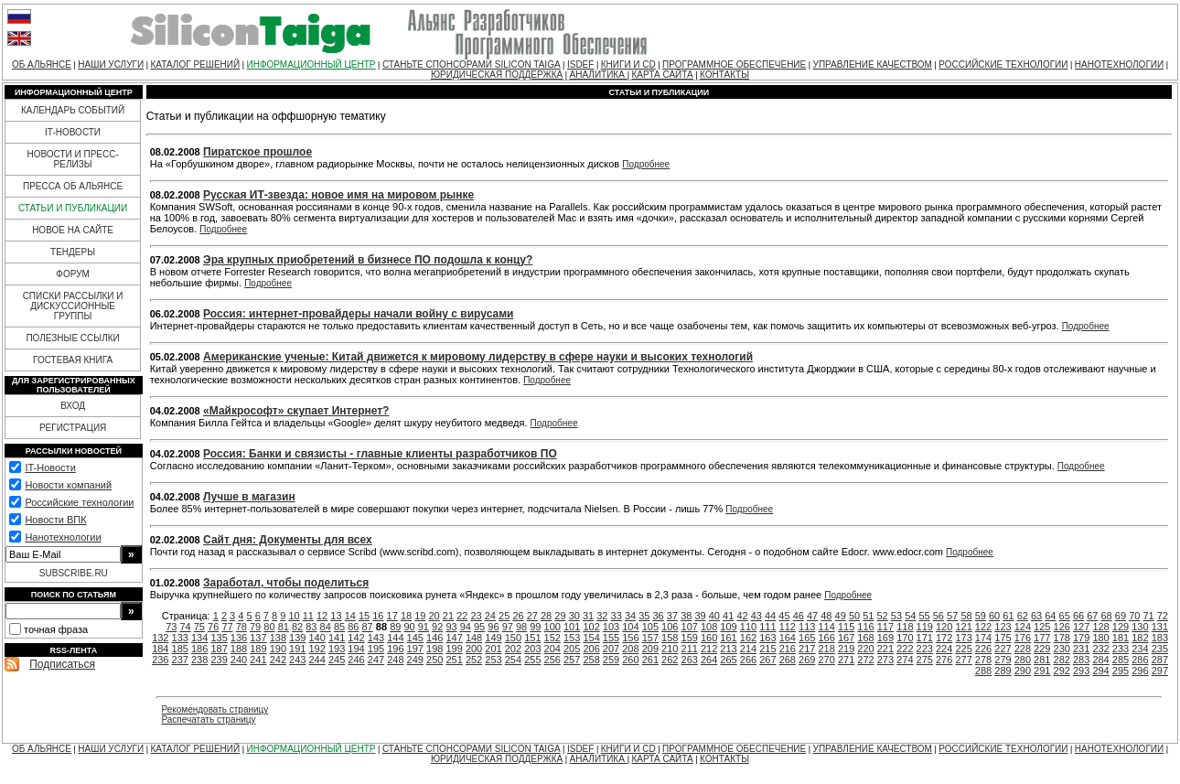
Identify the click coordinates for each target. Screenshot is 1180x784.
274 (904, 659)
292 (1062, 670)
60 (994, 615)
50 (854, 615)
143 (376, 637)
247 (376, 659)
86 (353, 626)
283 (1081, 659)
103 (611, 626)
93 (450, 626)
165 (807, 637)
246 (356, 659)
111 (767, 626)
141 (336, 637)
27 (532, 615)
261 (650, 659)
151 (532, 637)
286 (1140, 659)
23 (475, 615)
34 (630, 615)
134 (199, 637)
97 (507, 626)
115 (846, 626)
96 (493, 626)
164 (787, 637)
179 (1081, 637)
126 (1062, 626)
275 (925, 659)
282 (1062, 659)
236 (160, 659)
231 (1081, 648)
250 (434, 659)
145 (415, 637)
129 (1120, 626)
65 (1064, 615)
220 (865, 648)
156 (630, 637)
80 (268, 626)
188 (239, 648)
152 (552, 637)
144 (395, 637)
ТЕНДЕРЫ (72, 252)
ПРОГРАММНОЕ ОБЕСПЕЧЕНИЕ (734, 64)
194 (356, 648)
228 (1022, 648)
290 (1022, 670)
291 (1042, 670)
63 (1036, 615)
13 (335, 615)
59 (980, 615)
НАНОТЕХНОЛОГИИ (1119, 64)
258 (591, 659)
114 (826, 626)
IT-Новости (50, 467)
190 (278, 648)
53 (896, 615)
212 (709, 648)
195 (376, 648)
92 (437, 626)
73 (171, 626)
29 (559, 615)
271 (846, 659)
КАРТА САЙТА (661, 75)
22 (461, 615)
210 (669, 648)
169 (885, 637)
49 (840, 615)
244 (317, 659)
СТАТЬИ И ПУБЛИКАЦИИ (72, 208)
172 (944, 637)
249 (415, 659)
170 (904, 637)
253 (493, 659)
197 (415, 648)
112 (787, 626)
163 (767, 637)
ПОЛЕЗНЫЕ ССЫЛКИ (72, 338)
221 (885, 648)
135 (218, 637)
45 (783, 615)
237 (180, 659)
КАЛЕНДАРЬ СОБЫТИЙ (72, 110)
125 (1042, 626)
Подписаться (62, 664)
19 (419, 615)
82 (297, 626)
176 (1022, 637)
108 (709, 626)
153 (571, 637)
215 (767, 648)
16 (377, 615)
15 (364, 615)
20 (434, 615)
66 (1078, 615)
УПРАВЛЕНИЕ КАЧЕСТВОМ (872, 64)
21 (448, 615)
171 (925, 637)
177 (1042, 637)
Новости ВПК (55, 519)
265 (728, 659)
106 (669, 626)
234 (1140, 648)
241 (258, 659)
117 (885, 626)
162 (748, 637)
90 (408, 626)
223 (925, 648)
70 (1134, 615)
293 (1081, 670)
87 (367, 626)
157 (650, 637)
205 (571, 648)
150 (513, 637)
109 (728, 626)
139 (297, 637)
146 (434, 637)
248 (395, 659)
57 (952, 615)
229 (1042, 648)
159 (689, 637)
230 (1062, 648)
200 (474, 648)
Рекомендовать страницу (214, 709)
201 (493, 648)
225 (963, 648)
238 (199, 659)
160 (709, 637)
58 (965, 615)
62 (1022, 615)
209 (650, 648)
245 (336, 659)
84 (325, 626)
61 (1008, 615)
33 (616, 615)
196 (395, 648)
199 (453, 648)
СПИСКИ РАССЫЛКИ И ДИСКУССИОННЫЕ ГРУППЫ (73, 306)
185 (180, 648)
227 (1002, 648)
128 (1100, 626)
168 (865, 637)
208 (630, 648)
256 (552, 659)
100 (552, 626)
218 (826, 648)
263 (689, 659)
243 (297, 659)
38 (686, 615)
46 (798, 615)
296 (1140, 670)
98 (521, 626)
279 (1002, 659)
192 (317, 648)
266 (748, 659)
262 (669, 659)
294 (1100, 670)
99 (535, 626)
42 (741, 615)
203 (532, 648)
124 (1022, 626)
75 (199, 626)
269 (807, 659)
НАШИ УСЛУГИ (111, 64)
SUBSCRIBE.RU (73, 573)
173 (963, 637)
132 (160, 637)
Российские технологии (79, 502)
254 (513, 659)
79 (255, 626)
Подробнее (646, 164)
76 (213, 626)
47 (812, 615)
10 (293, 615)
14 (350, 615)
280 (1022, 659)
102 (591, 626)
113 (807, 626)
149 (493, 637)
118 (904, 626)
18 (406, 615)
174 (983, 637)
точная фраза (56, 629)
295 (1120, 670)
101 (571, 626)
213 (728, 648)
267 (767, 659)
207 (611, 648)
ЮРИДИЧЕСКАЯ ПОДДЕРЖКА (497, 75)
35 (643, 615)
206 (591, 648)
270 (826, 659)
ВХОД (72, 406)
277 (963, 659)
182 (1140, 637)
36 (658, 615)
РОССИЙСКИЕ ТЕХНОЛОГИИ (1003, 64)
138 (278, 637)
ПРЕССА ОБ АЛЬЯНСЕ (73, 186)
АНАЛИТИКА (599, 75)
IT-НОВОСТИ (73, 132)
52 (882, 615)
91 (423, 626)
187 (218, 648)
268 (787, 659)
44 (770, 615)
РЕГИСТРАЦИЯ (72, 428)
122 (983, 626)
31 (588, 615)
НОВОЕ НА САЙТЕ (72, 230)
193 (336, 648)
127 (1081, 626)
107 (689, 626)
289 (1002, 670)
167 (846, 637)
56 (938, 615)
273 (885, 659)
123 (1002, 626)
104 (630, 626)
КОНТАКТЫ (724, 75)
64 (1050, 615)
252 (474, 659)
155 (611, 637)
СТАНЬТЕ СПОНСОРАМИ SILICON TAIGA (471, 64)
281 (1042, 659)
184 (160, 648)
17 (392, 615)
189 (258, 648)
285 (1120, 659)
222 (904, 648)
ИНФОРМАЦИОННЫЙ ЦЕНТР (311, 64)
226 (983, 648)
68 (1106, 615)
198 (434, 648)
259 (611, 659)
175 (1002, 637)
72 (1162, 615)
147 (453, 637)
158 (669, 637)
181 (1120, 637)
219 (846, 648)
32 (601, 615)
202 (513, 648)
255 (532, 659)
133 (180, 637)
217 (807, 648)
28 (546, 615)
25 (504, 615)
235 (1160, 648)
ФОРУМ (73, 274)
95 (479, 626)
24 (490, 615)
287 (1160, 659)
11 (308, 615)
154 (591, 637)
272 (865, 659)
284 (1100, 659)
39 (699, 615)
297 (1160, 670)
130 (1140, 626)
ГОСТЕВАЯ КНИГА (73, 360)
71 (1147, 615)
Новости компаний (68, 484)
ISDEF (580, 64)
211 (689, 648)
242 (278, 659)
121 (963, 626)
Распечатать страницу (208, 719)
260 (630, 659)
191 (297, 648)
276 (944, 659)
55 (923, 615)
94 (465, 626)
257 (571, 659)
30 (574, 615)
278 (983, 659)
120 (944, 626)
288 (983, 670)
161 (728, 637)
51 (868, 615)
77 (226, 626)
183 (1160, 637)
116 (865, 626)
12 (321, 615)
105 (650, 626)
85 (339, 626)
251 (453, 659)
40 (714, 615)
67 (1092, 615)
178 (1062, 637)
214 (748, 648)
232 (1100, 648)
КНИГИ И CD (628, 64)
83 (311, 626)
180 (1100, 637)
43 (756, 615)
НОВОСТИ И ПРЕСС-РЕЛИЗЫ (72, 159)
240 (239, 659)
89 (395, 626)
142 (356, 637)
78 (241, 626)
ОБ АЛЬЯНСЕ (41, 64)
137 (258, 637)
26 (517, 615)
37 (672, 615)
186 (199, 648)
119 (925, 626)
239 (218, 659)
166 (826, 637)
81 (283, 626)
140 (317, 637)
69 (1120, 615)
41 (728, 615)
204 (552, 648)
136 (239, 637)
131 (1160, 626)
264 (709, 659)
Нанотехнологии (63, 537)
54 (910, 615)
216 (787, 648)
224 (944, 648)
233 (1120, 648)
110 (748, 626)
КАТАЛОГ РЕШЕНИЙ (195, 64)
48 (826, 615)
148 (474, 637)
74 (184, 626)
